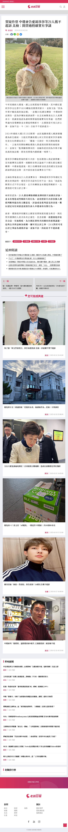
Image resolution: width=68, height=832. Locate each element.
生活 (5, 813)
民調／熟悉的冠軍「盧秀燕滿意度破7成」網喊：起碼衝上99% (25, 686)
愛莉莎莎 (17, 241)
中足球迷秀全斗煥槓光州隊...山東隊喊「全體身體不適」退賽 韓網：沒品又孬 (30, 666)
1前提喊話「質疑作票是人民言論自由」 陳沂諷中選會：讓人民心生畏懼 (34, 262)
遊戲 (25, 808)
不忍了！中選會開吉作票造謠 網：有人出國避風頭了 (27, 258)
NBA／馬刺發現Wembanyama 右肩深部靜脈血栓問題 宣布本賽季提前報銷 (30, 716)
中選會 (26, 241)
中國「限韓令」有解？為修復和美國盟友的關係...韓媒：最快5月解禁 (28, 696)
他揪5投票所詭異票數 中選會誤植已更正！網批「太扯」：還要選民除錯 (34, 265)
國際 (15, 810)
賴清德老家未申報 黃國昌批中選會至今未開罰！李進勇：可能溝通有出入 (34, 268)
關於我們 (39, 808)
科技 (15, 815)
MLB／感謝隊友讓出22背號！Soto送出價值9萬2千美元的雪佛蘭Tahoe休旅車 (32, 746)
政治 (46, 355)
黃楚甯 (10, 30)
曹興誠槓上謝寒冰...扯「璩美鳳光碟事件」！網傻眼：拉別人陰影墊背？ (29, 706)
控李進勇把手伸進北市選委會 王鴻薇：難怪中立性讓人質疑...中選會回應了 (35, 255)
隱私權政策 (40, 810)
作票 (44, 241)
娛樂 (5, 810)
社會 (46, 591)
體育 (15, 813)
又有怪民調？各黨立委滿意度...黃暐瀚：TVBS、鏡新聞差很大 (25, 676)
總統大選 (35, 241)
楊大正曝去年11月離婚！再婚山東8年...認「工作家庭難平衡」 (25, 756)
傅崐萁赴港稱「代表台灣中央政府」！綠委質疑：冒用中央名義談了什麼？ (29, 736)
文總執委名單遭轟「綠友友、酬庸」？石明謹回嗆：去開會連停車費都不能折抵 (31, 726)
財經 (15, 808)
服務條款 (39, 813)
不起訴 (51, 241)
